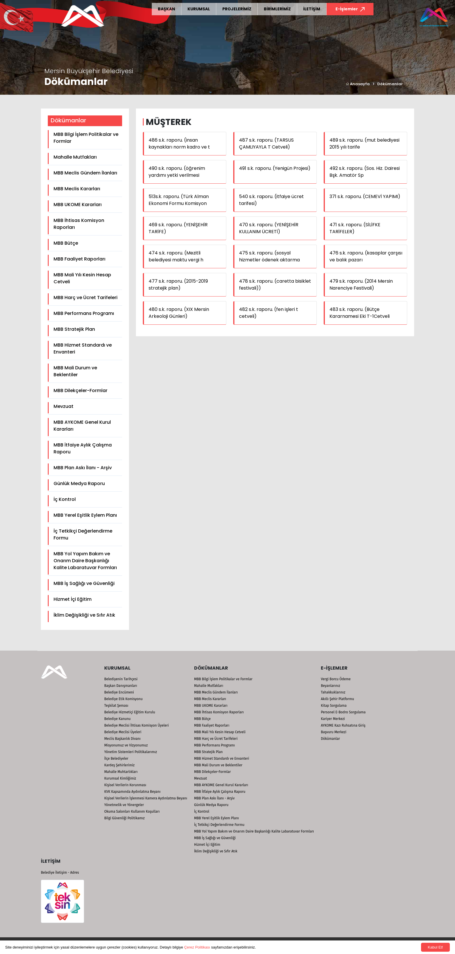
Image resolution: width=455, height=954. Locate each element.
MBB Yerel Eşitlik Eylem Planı (85, 515)
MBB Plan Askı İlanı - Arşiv (83, 467)
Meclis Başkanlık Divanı (122, 739)
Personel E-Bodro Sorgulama (343, 712)
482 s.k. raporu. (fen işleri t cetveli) (268, 313)
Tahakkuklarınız (333, 692)
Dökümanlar (390, 84)
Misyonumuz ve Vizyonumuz (126, 745)
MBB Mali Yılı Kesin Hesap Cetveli (82, 278)
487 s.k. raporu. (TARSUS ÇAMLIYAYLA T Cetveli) (266, 143)
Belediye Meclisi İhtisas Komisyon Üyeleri (136, 725)
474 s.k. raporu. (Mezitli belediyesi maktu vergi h (176, 256)
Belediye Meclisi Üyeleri (122, 732)
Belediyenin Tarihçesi (121, 679)
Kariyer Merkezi (333, 719)
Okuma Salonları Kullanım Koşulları (132, 811)
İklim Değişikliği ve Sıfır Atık (84, 615)
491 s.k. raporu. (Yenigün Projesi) (274, 168)
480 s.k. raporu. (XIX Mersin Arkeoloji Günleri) (179, 313)
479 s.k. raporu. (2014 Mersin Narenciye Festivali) (361, 284)
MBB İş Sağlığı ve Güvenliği (84, 583)
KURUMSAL (198, 9)
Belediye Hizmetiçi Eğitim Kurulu (129, 712)
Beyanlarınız (330, 686)
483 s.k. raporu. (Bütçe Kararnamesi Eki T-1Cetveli (359, 313)
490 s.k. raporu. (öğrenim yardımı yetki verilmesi (177, 171)
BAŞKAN (166, 9)
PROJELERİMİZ (236, 9)
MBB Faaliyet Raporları (79, 259)
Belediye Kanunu (117, 719)
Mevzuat (63, 406)
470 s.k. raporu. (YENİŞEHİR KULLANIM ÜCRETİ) (268, 228)
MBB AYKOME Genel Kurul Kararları (82, 425)
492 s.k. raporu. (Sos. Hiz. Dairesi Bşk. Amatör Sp (364, 171)
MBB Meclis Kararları (77, 188)
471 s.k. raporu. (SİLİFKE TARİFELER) (354, 228)
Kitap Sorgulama (333, 706)
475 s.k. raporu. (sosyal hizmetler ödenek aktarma (269, 256)
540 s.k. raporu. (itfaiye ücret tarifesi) (271, 200)
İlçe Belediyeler (116, 759)
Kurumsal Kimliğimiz (120, 778)
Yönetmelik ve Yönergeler (124, 805)
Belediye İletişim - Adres (60, 873)
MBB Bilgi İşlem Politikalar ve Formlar (86, 138)
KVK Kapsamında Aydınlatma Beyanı (132, 792)
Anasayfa (358, 84)
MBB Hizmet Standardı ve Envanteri (83, 348)
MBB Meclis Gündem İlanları (85, 173)
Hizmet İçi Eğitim (73, 599)
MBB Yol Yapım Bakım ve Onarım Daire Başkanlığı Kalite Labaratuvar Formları (85, 560)
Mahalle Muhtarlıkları (121, 772)
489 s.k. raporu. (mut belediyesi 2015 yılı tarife (364, 143)
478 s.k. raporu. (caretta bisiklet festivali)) (275, 284)
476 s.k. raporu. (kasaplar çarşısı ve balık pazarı (365, 256)
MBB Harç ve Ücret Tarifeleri (85, 297)
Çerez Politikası (197, 947)
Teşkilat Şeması (116, 706)
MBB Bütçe (66, 243)
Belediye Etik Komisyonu (123, 699)
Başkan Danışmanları (120, 686)
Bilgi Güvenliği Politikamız (124, 818)
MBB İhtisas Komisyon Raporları (79, 224)
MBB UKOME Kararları (78, 204)
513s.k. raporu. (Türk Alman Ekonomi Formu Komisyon (179, 200)
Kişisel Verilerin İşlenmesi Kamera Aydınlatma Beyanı (145, 798)
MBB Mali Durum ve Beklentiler (75, 371)
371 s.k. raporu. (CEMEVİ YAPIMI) (364, 196)
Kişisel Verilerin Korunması (125, 785)
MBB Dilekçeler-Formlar (80, 390)
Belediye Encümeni (119, 692)
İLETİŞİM (311, 9)
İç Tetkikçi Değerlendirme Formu (83, 534)
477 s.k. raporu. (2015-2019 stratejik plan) (178, 284)
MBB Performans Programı (84, 313)
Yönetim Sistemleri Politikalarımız (130, 752)
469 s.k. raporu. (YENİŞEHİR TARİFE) (178, 228)
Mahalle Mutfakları (75, 157)
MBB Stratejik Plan (74, 329)
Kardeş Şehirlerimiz (119, 765)
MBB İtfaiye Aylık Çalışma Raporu (83, 448)
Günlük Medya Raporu (79, 483)
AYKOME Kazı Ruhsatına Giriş (343, 725)
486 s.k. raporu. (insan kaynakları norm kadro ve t (179, 143)
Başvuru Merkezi (333, 732)
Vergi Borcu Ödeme (335, 679)
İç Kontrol (65, 499)
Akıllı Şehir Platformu (337, 699)
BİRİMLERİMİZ (277, 9)
